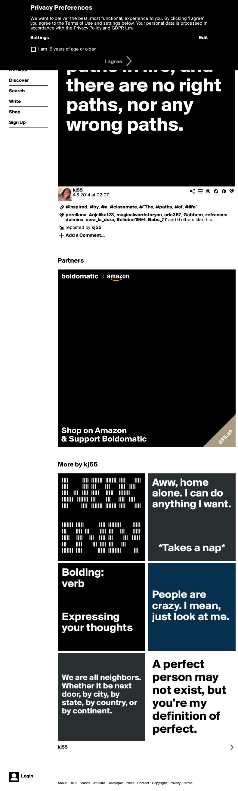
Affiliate (99, 783)
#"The (146, 207)
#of (179, 207)
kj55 (78, 190)
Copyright (159, 783)
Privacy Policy (87, 28)
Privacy (175, 783)
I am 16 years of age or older (67, 49)
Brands (85, 783)
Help (73, 783)
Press (130, 783)
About (62, 783)
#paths (164, 207)
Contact (143, 783)
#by (94, 207)
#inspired (76, 207)
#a (104, 207)
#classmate (123, 207)
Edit (203, 37)
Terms (188, 783)
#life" (191, 207)
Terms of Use (79, 23)
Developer (115, 783)
